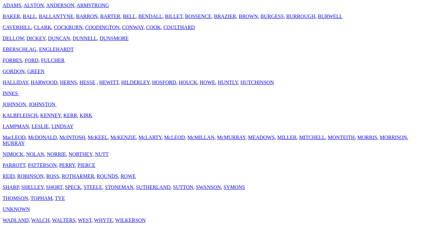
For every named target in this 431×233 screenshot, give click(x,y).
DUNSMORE (113, 38)
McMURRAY (231, 137)
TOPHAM (41, 198)
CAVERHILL (17, 27)
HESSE (87, 82)
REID (9, 176)
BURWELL (330, 16)
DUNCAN (59, 38)
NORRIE (56, 154)
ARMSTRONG (93, 5)
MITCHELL (312, 137)
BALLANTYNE (56, 16)
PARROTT (14, 165)
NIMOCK (13, 154)
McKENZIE (123, 137)
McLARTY (150, 137)
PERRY (67, 165)
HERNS (68, 82)
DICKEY (35, 38)
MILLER (287, 137)
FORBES (12, 60)
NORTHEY (80, 154)
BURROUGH (300, 16)
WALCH (40, 220)
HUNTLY (228, 82)
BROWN (248, 16)
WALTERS (63, 220)
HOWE (207, 82)
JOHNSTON (42, 104)
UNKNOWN (16, 209)
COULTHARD (179, 27)
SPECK (73, 187)
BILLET (173, 16)
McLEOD (174, 137)
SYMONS (234, 187)
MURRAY (14, 143)
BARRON (87, 16)
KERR (70, 115)
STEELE (93, 187)
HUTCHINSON (257, 82)
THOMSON (15, 198)
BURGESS (272, 16)
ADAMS (12, 5)
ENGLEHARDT (56, 49)
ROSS (52, 176)
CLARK (42, 27)
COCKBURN (68, 27)
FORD (31, 60)
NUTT (101, 154)
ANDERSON (60, 5)
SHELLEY (32, 187)
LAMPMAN (16, 126)
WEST (84, 220)
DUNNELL (85, 38)
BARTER (110, 16)
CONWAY (133, 27)
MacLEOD (14, 137)
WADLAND (16, 220)
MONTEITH (341, 137)
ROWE (128, 176)
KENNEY (50, 115)
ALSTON (34, 5)
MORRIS (367, 137)
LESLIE (40, 126)
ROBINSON (30, 176)
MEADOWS (261, 137)
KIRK (86, 115)
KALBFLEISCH (20, 115)
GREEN (35, 71)
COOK (153, 27)
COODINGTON (102, 27)
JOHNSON (14, 104)
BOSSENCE (198, 16)
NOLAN (35, 154)
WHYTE (103, 220)
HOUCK (188, 82)
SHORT (54, 187)
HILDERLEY (135, 82)
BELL (129, 16)
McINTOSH (72, 137)
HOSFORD (164, 82)
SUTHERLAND (153, 187)
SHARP (11, 187)
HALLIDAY (15, 82)
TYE (60, 198)
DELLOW (13, 38)
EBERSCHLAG (19, 49)
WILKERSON (130, 220)
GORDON (14, 71)
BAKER (11, 16)
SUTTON (183, 187)
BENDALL (150, 16)
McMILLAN (201, 137)
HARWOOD (44, 82)
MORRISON (393, 137)
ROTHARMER (78, 176)
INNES (11, 93)
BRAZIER (225, 16)
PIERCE (86, 165)
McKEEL (98, 137)
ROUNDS (107, 176)
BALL (29, 16)
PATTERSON (42, 165)
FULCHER (53, 60)
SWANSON (208, 187)
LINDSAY (62, 126)
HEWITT (108, 82)
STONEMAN (119, 187)
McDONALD (42, 137)
